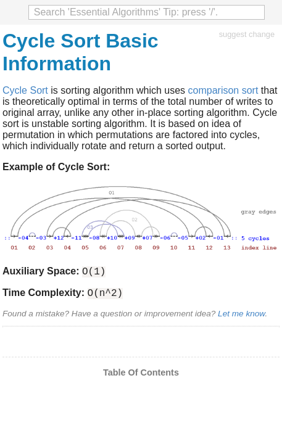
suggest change (247, 34)
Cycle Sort (25, 90)
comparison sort (223, 90)
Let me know (241, 317)
